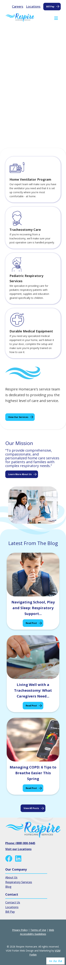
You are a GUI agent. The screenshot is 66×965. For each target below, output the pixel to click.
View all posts (31, 808)
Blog (8, 887)
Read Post (31, 623)
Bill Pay (50, 6)
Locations (33, 6)
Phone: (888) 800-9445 (20, 843)
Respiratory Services (18, 882)
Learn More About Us (20, 474)
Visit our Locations (18, 849)
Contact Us (12, 902)
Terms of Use (38, 930)
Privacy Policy (20, 930)
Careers (17, 6)
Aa (50, 961)
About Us (11, 877)
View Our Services (18, 417)
